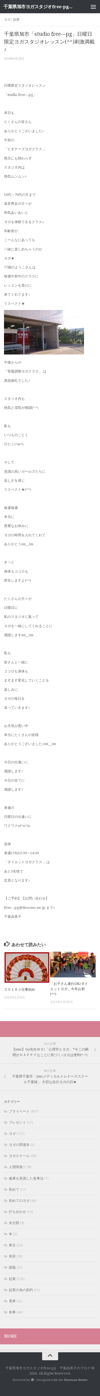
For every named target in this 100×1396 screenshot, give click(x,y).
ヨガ (7, 19)
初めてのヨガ (19, 1201)
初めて (14, 1189)
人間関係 (16, 1167)
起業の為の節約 (21, 1290)
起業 (16, 19)
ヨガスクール (19, 1156)
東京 (12, 1245)
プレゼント (17, 1122)
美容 (12, 1256)
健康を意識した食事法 (26, 1178)
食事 (12, 1312)
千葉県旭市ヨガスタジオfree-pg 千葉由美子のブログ (39, 6)
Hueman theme (75, 1380)
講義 (12, 1267)
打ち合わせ (17, 1212)
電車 (12, 1301)
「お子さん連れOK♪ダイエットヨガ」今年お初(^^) (69, 989)
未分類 (14, 1223)
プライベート (19, 1111)
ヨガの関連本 (19, 1145)
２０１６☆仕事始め (19, 989)
